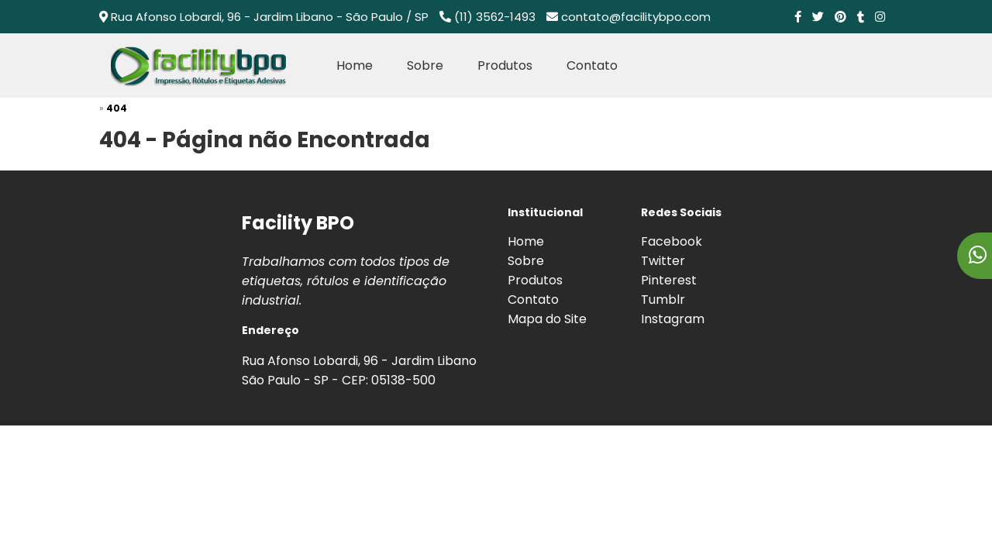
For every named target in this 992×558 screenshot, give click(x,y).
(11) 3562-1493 (495, 17)
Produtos (504, 65)
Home (354, 65)
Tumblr (663, 299)
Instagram (672, 319)
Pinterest (669, 280)
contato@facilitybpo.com (636, 17)
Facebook (671, 241)
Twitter (663, 261)
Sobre (425, 65)
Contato (592, 65)
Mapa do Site (547, 319)
